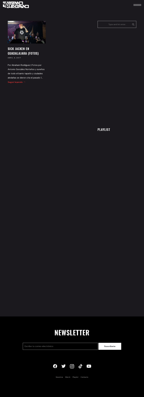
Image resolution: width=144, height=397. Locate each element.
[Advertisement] (119, 77)
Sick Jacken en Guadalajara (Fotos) (23, 50)
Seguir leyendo (16, 82)
